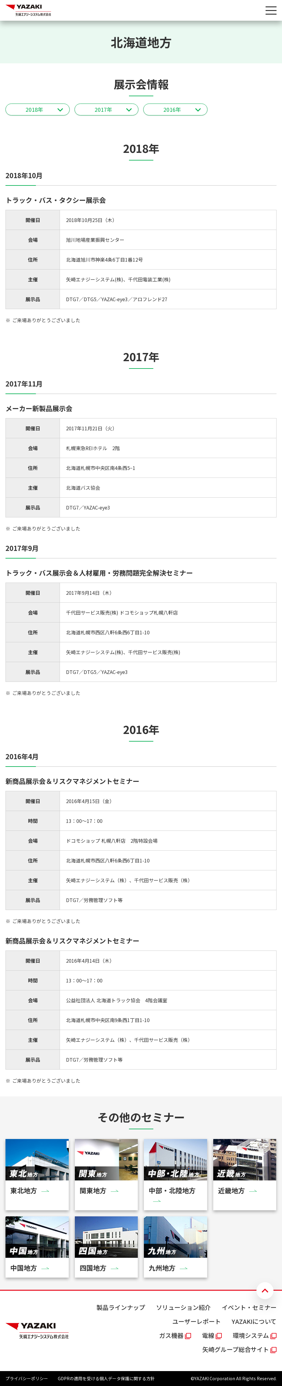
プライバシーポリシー (26, 1378)
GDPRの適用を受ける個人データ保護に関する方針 (106, 1378)
